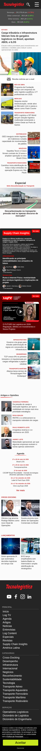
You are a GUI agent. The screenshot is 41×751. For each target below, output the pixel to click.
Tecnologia (9, 682)
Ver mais (36, 231)
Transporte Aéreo (12, 686)
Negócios (8, 672)
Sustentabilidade (12, 679)
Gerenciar (20, 748)
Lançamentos (8, 535)
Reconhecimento (12, 675)
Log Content (10, 633)
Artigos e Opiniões (10, 395)
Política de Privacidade (15, 736)
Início (6, 611)
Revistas (8, 640)
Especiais (8, 636)
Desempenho (10, 661)
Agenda (20, 453)
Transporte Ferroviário (15, 693)
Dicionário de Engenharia (17, 719)
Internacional (10, 668)
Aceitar (20, 742)
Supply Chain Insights (16, 233)
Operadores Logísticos (15, 711)
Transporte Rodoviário (15, 701)
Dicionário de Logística (16, 715)
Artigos (7, 622)
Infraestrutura (10, 664)
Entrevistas (9, 629)
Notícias (7, 626)
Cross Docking (8, 497)
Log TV (7, 615)
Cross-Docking (11, 657)
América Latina (11, 647)
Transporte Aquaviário (15, 690)
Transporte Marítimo (14, 697)
